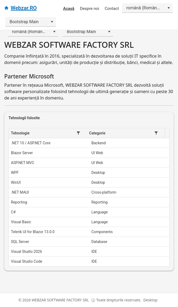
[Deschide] (168, 8)
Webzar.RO (24, 8)
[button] (78, 133)
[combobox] (147, 8)
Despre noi (89, 8)
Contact (112, 8)
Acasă (68, 8)
